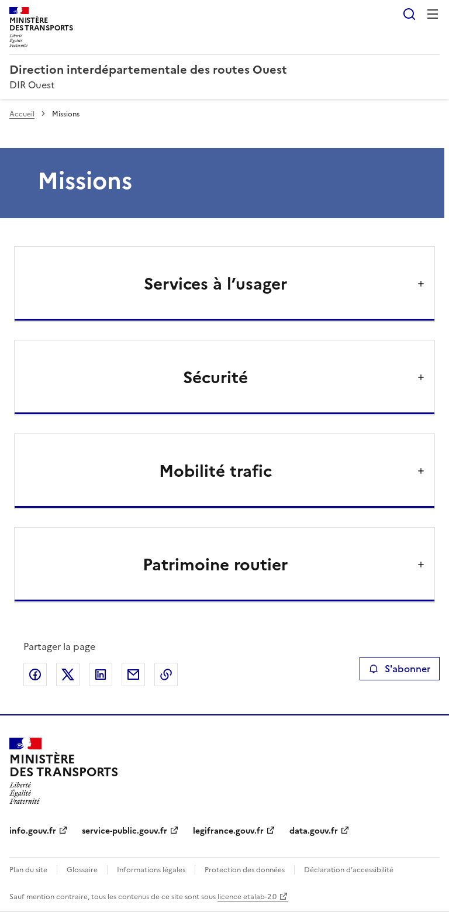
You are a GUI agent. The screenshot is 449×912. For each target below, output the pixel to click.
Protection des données (245, 870)
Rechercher (409, 14)
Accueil (21, 114)
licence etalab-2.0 (247, 897)
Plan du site (28, 870)
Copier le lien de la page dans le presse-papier (166, 674)
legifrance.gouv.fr (228, 831)
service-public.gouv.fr (124, 831)
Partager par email (133, 674)
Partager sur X (68, 674)
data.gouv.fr (313, 831)
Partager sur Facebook (35, 674)
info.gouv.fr (32, 831)
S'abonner (399, 669)
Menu (432, 14)
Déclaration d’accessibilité (348, 870)
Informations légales (151, 870)
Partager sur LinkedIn (100, 674)
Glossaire (82, 870)
